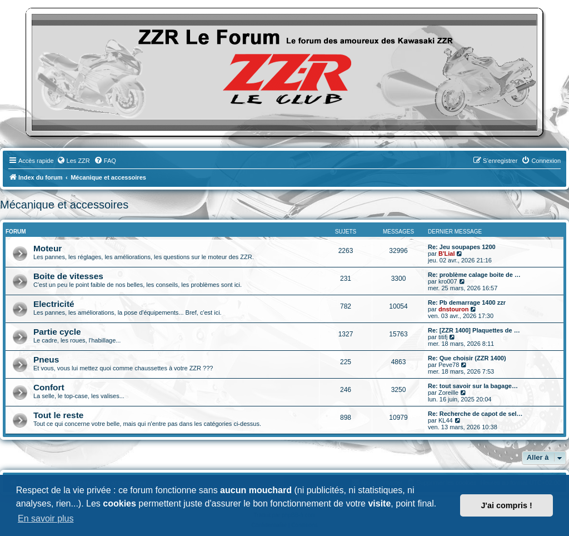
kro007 (447, 281)
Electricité (53, 304)
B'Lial (446, 253)
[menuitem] (73, 160)
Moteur (47, 248)
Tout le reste (58, 415)
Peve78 (448, 364)
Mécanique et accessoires (64, 204)
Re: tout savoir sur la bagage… (473, 386)
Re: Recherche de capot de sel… (475, 413)
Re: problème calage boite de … (474, 274)
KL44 (445, 420)
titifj (443, 337)
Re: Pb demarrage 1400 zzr (467, 302)
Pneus (46, 359)
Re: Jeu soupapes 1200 (462, 247)
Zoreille (448, 392)
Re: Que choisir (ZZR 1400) (467, 358)
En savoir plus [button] (46, 518)
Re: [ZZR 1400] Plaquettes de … (474, 330)
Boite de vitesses (68, 276)
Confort (48, 387)
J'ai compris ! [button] (506, 505)
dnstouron (453, 309)
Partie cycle (57, 331)
